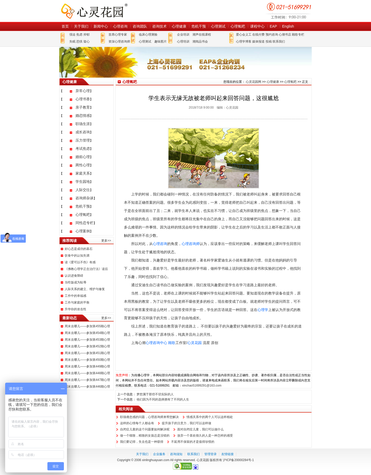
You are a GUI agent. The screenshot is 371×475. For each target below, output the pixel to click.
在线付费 (258, 34)
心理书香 (82, 99)
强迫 (72, 34)
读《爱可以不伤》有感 (80, 262)
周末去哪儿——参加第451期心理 (87, 353)
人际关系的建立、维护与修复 (85, 289)
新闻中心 (101, 26)
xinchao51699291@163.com (201, 385)
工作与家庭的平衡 (77, 302)
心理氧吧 (238, 26)
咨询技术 (159, 26)
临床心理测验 (148, 34)
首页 (65, 26)
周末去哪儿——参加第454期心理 (87, 333)
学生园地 (82, 181)
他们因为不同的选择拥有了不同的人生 (163, 399)
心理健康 (179, 26)
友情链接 (227, 454)
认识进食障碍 (74, 275)
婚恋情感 (82, 115)
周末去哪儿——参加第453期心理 (87, 339)
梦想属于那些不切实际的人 (155, 394)
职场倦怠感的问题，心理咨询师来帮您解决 (149, 417)
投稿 (269, 41)
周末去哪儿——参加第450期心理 (87, 360)
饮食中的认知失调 (77, 255)
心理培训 (183, 41)
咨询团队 (140, 26)
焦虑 (79, 34)
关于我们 (81, 26)
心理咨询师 (191, 244)
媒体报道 (258, 41)
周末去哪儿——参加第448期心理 (87, 373)
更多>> (106, 240)
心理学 (262, 310)
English (288, 26)
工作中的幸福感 (75, 296)
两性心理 (82, 165)
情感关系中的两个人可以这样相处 (210, 417)
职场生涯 (82, 124)
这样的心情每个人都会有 (137, 423)
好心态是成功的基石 (78, 249)
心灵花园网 (94, 11)
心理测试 (218, 26)
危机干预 (198, 26)
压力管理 (82, 140)
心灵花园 (194, 343)
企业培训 (183, 34)
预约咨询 (272, 34)
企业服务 (159, 454)
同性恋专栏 (84, 223)
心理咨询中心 (156, 343)
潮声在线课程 (201, 34)
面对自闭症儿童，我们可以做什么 (200, 429)
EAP (273, 26)
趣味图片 (160, 41)
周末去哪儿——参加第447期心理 (87, 380)
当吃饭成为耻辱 (75, 282)
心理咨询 (120, 26)
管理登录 (210, 454)
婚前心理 (82, 157)
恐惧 (79, 41)
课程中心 (257, 26)
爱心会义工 (243, 34)
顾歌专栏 (298, 34)
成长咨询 (82, 132)
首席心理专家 (117, 34)
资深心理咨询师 (119, 41)
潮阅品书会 (200, 41)
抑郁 (86, 34)
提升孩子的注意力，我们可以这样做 (186, 423)
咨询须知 (176, 454)
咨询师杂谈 (84, 198)
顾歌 (171, 343)
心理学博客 (243, 41)
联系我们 (279, 41)
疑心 (86, 41)
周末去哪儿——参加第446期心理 (87, 386)
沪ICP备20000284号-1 (238, 460)
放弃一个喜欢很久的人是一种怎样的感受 (205, 435)
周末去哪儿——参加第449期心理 (87, 366)
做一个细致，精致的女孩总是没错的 (145, 435)
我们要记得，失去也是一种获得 (141, 442)
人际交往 (82, 190)
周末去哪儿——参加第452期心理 (87, 346)
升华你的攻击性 (75, 309)
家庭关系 (82, 173)
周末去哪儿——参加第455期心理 (87, 326)
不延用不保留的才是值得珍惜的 (192, 442)
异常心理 (82, 91)
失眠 (72, 41)
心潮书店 (285, 34)
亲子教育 (82, 107)
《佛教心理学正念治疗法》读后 (86, 269)
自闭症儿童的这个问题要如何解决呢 (145, 429)
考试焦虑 (82, 148)
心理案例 (82, 231)
